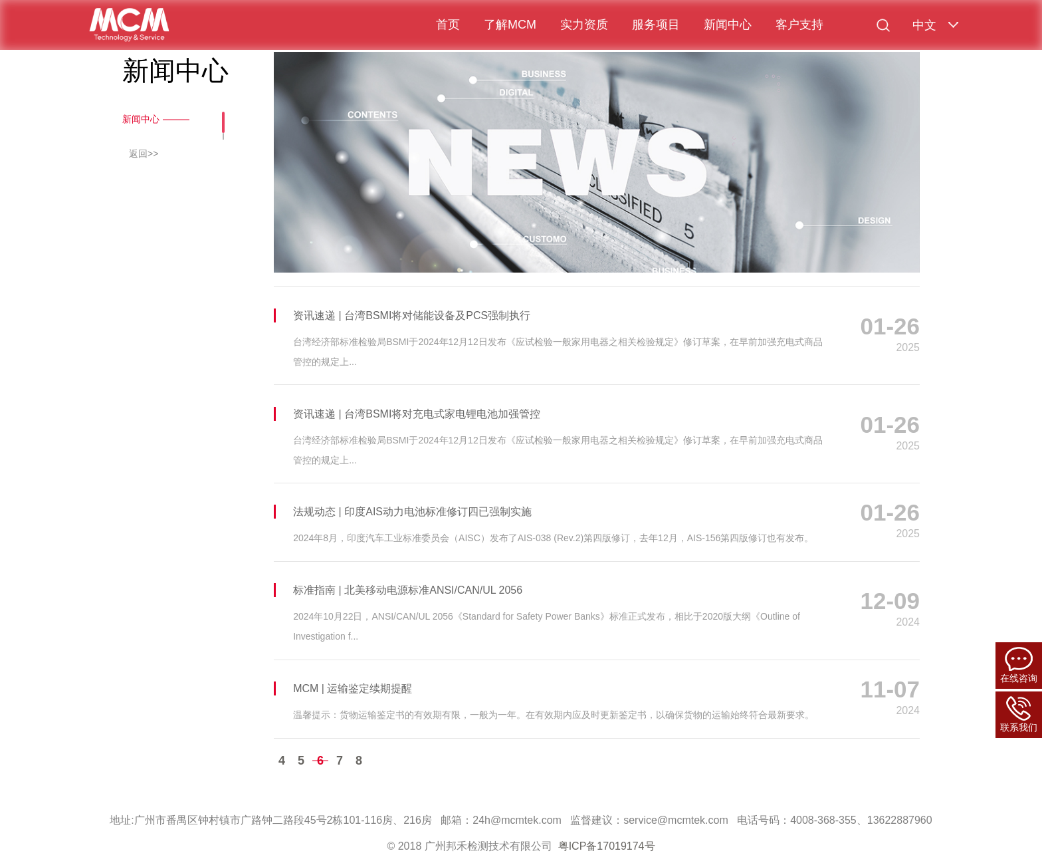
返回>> (143, 153)
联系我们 (1018, 714)
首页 (448, 24)
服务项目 (656, 24)
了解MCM (510, 24)
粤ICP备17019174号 (606, 846)
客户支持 (799, 24)
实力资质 (584, 24)
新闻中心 (728, 24)
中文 (924, 25)
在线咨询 (1018, 665)
